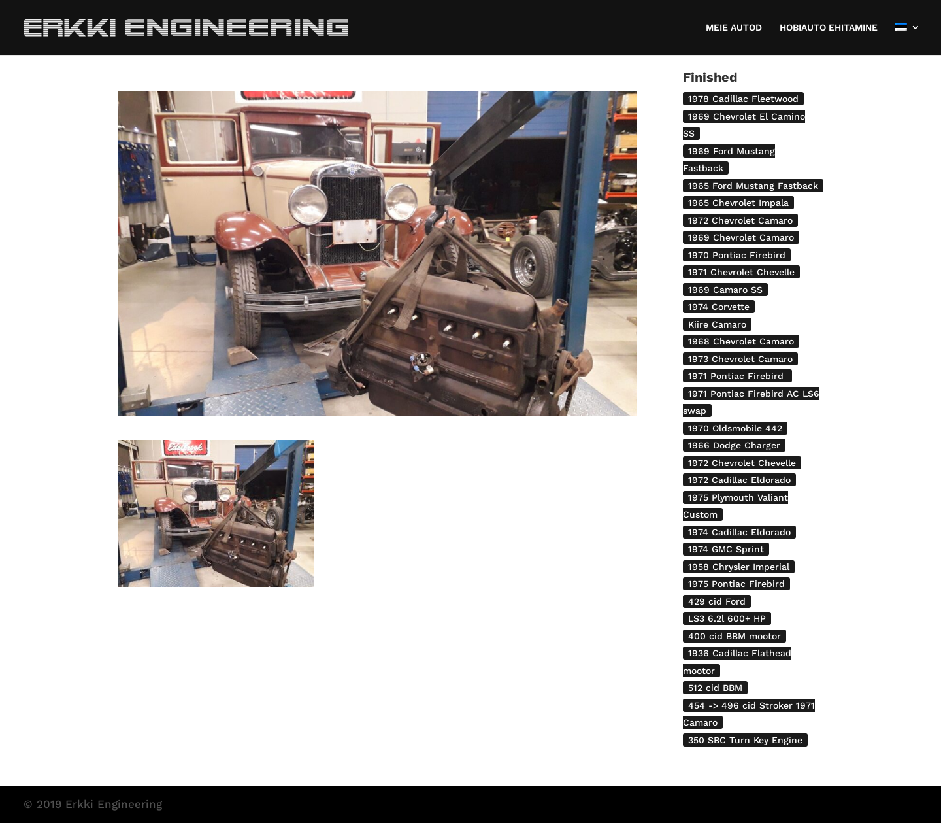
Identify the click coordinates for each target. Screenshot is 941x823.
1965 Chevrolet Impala (738, 202)
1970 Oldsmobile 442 (735, 428)
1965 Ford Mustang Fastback (753, 185)
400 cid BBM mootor (734, 636)
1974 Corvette (719, 306)
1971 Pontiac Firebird (737, 376)
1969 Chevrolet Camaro (741, 237)
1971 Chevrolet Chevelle (741, 272)
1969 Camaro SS (725, 289)
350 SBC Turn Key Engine (745, 740)
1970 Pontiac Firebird (736, 255)
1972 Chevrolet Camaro (740, 220)
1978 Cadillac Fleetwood (743, 98)
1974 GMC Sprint (726, 549)
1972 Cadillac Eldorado (739, 480)
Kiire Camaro (717, 324)
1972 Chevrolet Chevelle (742, 463)
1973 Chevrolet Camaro (740, 359)
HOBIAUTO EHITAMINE (829, 28)
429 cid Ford (717, 601)
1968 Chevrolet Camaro (741, 341)
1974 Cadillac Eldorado (739, 532)
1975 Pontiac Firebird (736, 584)
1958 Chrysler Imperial (738, 567)
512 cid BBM (715, 687)
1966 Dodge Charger (734, 445)
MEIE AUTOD (734, 28)
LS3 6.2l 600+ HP (727, 618)
